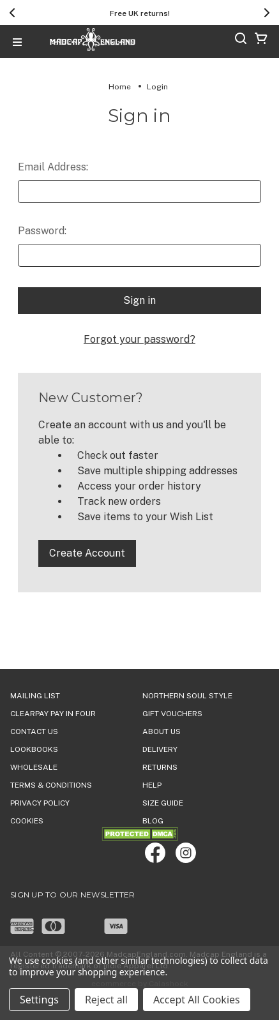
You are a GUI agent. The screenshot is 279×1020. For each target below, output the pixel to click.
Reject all (106, 1000)
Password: (42, 231)
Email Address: (53, 167)
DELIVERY (159, 749)
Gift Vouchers (172, 713)
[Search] (240, 41)
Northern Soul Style (187, 695)
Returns (159, 767)
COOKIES (26, 820)
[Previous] (12, 12)
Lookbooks (34, 749)
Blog (152, 820)
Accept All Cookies (196, 1000)
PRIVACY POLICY (40, 803)
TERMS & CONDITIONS (51, 785)
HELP (152, 785)
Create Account (87, 553)
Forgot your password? (139, 339)
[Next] (267, 12)
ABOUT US (161, 731)
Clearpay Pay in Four (53, 713)
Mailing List (35, 695)
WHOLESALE (33, 767)
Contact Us (34, 731)
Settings (39, 1000)
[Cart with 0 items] (261, 40)
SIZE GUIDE (162, 803)
